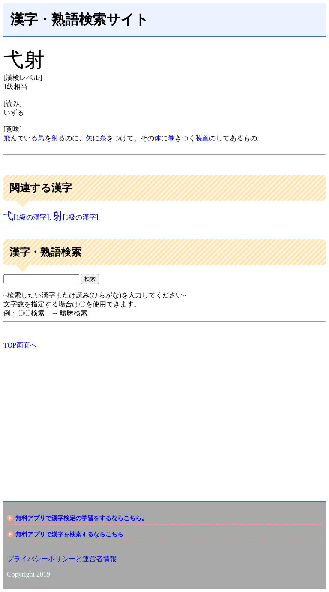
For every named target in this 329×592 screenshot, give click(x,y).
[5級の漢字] (76, 217)
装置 (202, 138)
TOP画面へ (20, 345)
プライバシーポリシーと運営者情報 (62, 558)
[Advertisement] (164, 418)
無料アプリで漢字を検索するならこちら (69, 534)
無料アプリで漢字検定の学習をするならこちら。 (81, 518)
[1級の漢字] (26, 217)
